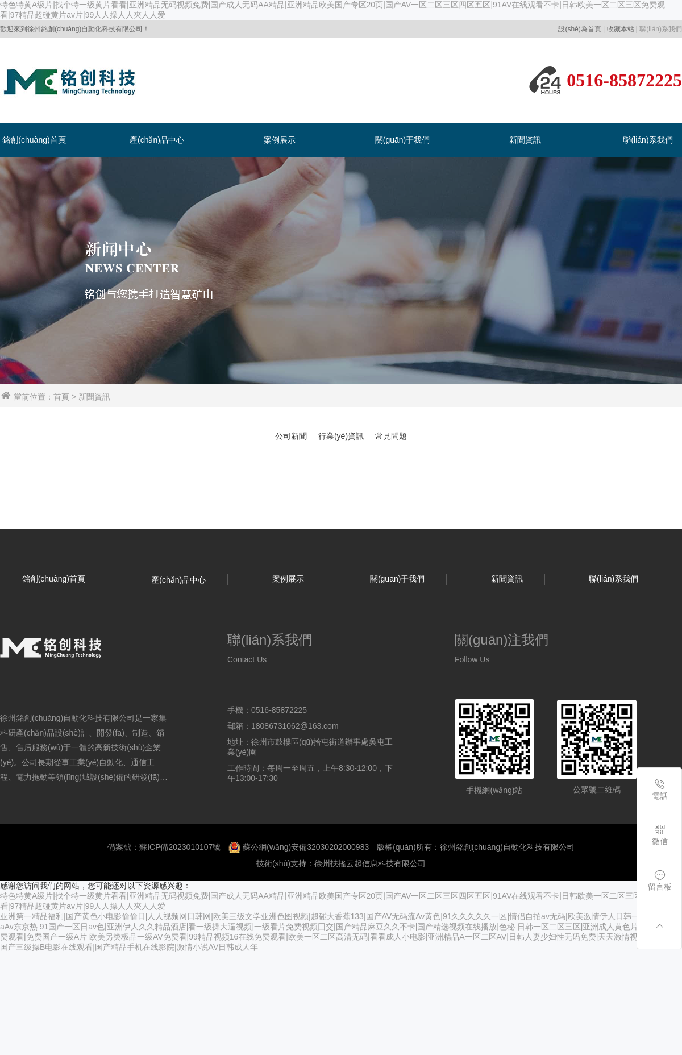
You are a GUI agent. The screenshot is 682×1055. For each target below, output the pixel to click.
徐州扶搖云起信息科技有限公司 (370, 863)
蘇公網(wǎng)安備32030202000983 (306, 847)
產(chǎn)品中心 (157, 139)
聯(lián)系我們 (660, 29)
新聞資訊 (525, 139)
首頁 (61, 396)
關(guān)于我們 (402, 139)
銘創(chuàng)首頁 (33, 139)
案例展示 (280, 139)
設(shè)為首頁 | (581, 29)
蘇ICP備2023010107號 (180, 847)
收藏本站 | (622, 29)
